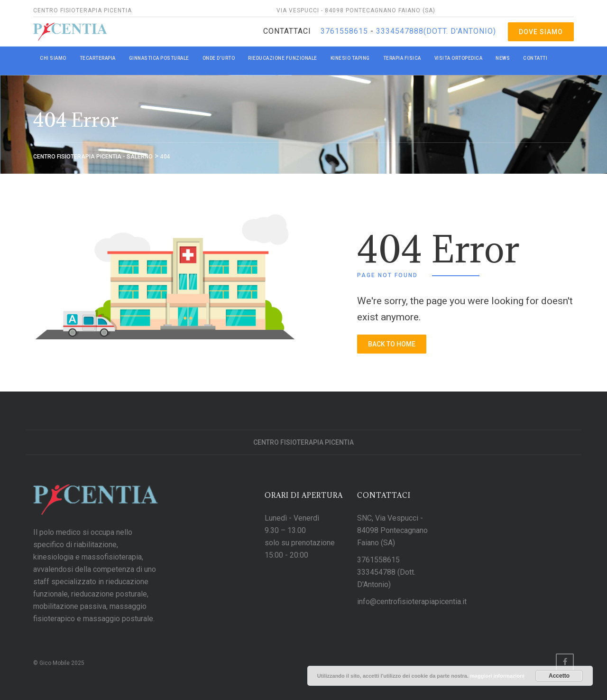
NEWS (503, 58)
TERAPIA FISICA (402, 58)
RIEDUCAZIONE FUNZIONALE (282, 58)
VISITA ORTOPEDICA (458, 58)
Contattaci (287, 31)
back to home (391, 344)
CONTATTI (535, 58)
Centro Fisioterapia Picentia (303, 442)
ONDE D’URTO (218, 58)
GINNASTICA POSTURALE (159, 58)
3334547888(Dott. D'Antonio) (435, 31)
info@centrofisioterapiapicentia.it (412, 601)
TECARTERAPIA (98, 58)
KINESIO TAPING (350, 58)
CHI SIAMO (53, 58)
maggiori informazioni (497, 676)
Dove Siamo (541, 32)
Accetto (559, 675)
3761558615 (345, 31)
